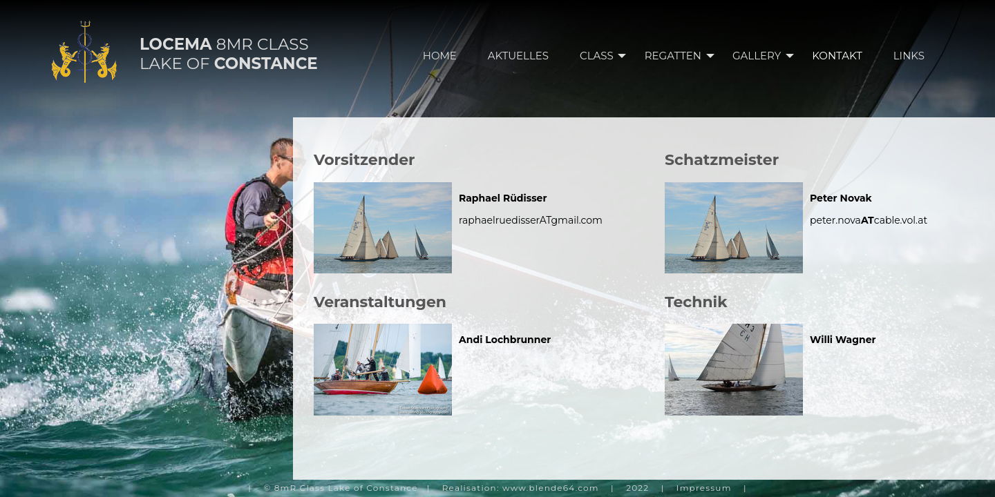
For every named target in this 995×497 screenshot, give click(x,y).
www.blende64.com (550, 488)
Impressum (704, 488)
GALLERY (767, 55)
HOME (440, 55)
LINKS (909, 55)
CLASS (607, 55)
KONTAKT (837, 55)
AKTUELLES (518, 55)
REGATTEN (683, 55)
